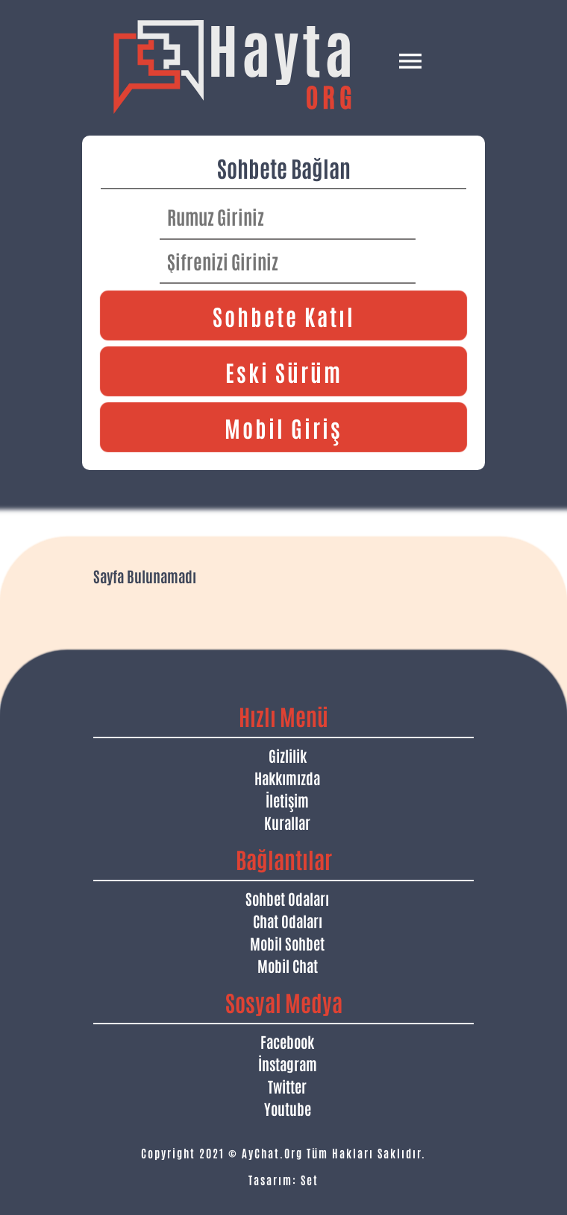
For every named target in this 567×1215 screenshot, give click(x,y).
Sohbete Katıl (284, 315)
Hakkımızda (287, 777)
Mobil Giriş (283, 427)
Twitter (287, 1086)
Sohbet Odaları (287, 898)
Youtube (287, 1108)
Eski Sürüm (283, 371)
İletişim (287, 800)
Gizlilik (288, 755)
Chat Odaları (287, 920)
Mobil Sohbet (287, 943)
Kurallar (287, 822)
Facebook (287, 1041)
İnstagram (287, 1063)
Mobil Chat (287, 965)
